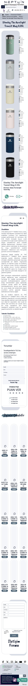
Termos (21, 16)
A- (23, 218)
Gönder (14, 635)
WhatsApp (9, 196)
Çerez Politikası (7, 669)
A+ (21, 218)
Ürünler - (7, 14)
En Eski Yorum (14, 399)
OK (24, 675)
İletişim (17, 669)
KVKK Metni (18, 667)
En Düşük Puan (14, 403)
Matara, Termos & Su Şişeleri (9, 16)
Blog (17, 666)
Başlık (5, 604)
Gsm (5, 612)
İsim (4, 607)
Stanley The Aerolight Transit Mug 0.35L (12, 18)
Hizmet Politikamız (8, 667)
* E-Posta (5, 609)
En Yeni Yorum (14, 397)
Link (4, 614)
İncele (4, 455)
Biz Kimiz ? (6, 670)
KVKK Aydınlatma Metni (6, 632)
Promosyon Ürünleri (16, 14)
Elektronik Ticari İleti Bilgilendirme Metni (17, 631)
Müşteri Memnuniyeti (8, 666)
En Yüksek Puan (14, 401)
